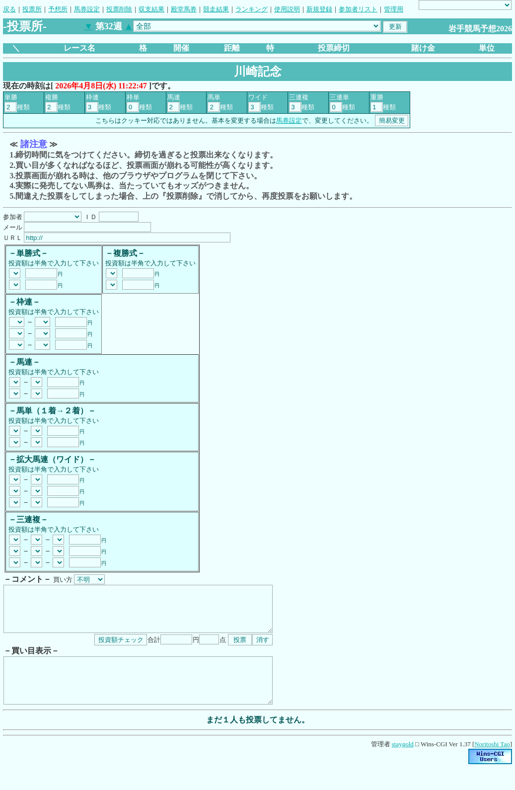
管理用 (393, 9)
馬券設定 (87, 9)
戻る (9, 9)
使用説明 (287, 9)
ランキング (251, 9)
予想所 (58, 9)
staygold (403, 762)
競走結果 (216, 9)
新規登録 (319, 9)
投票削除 (119, 9)
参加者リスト (358, 9)
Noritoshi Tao (492, 762)
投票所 (32, 9)
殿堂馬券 (184, 9)
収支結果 (151, 9)
